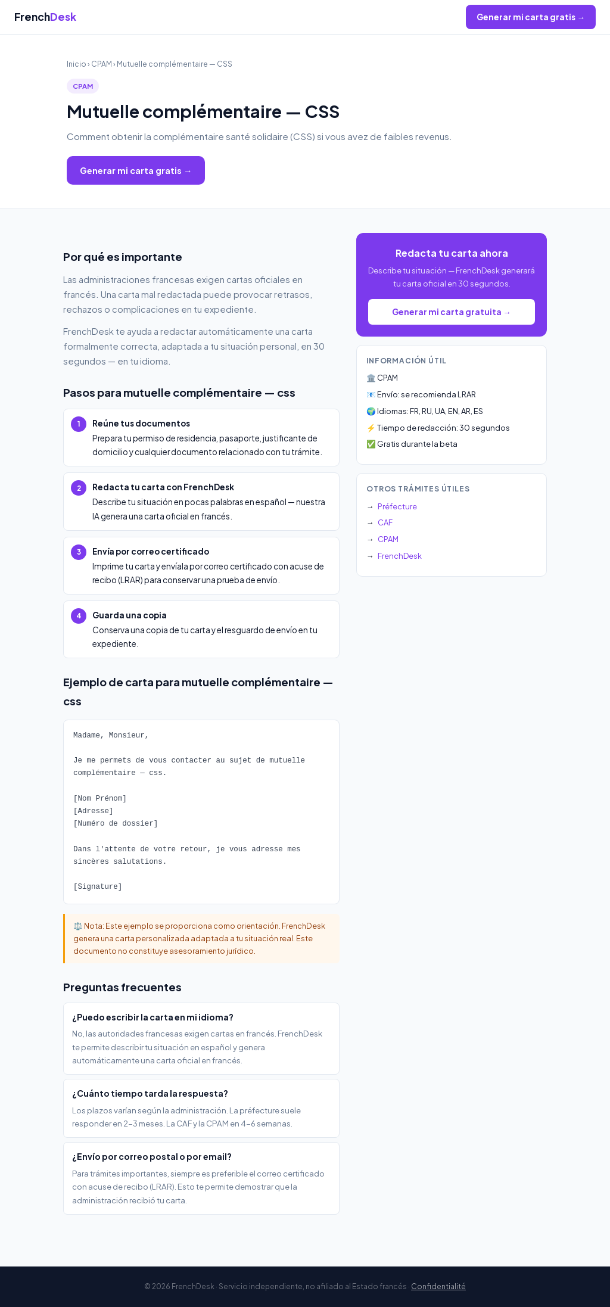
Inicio (76, 64)
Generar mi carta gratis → (531, 17)
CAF (385, 522)
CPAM (101, 64)
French (45, 16)
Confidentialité (438, 1286)
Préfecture (397, 506)
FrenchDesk (400, 556)
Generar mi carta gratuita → (451, 312)
